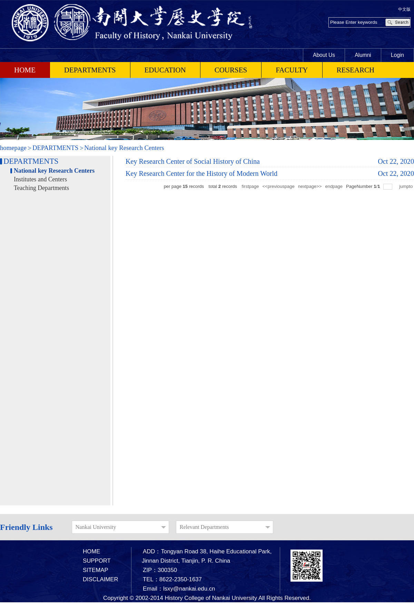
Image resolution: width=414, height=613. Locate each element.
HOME (91, 551)
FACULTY (292, 70)
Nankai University (96, 527)
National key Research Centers (124, 147)
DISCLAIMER (100, 579)
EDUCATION (165, 70)
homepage (13, 147)
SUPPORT (97, 560)
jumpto (406, 186)
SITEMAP (95, 570)
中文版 (404, 9)
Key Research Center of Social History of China (193, 161)
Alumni (363, 55)
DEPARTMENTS (90, 70)
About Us (324, 55)
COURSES (231, 70)
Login (397, 55)
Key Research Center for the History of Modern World (201, 173)
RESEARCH (356, 70)
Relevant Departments (204, 527)
